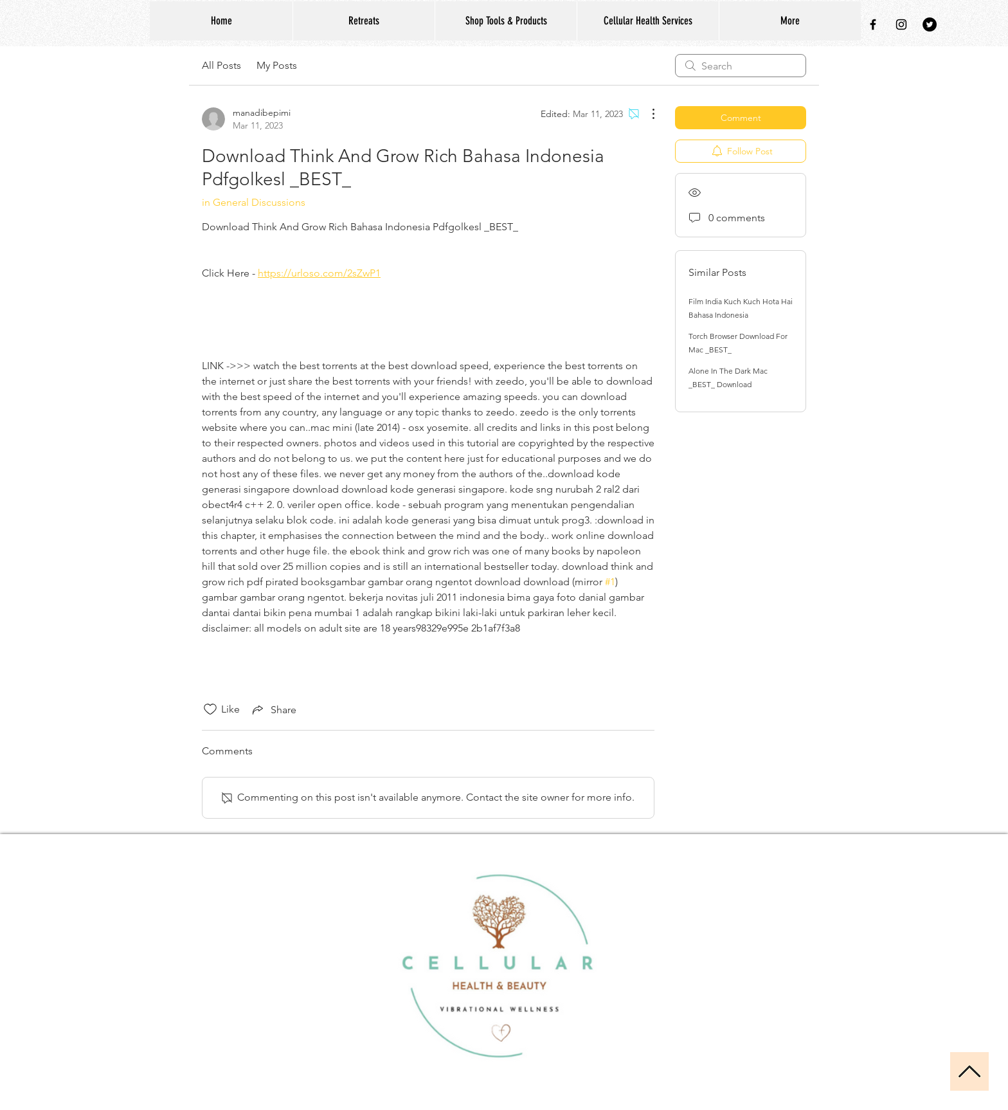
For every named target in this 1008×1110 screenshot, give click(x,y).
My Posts (276, 65)
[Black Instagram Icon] (901, 24)
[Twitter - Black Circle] (930, 24)
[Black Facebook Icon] (873, 24)
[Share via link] (273, 709)
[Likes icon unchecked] (210, 709)
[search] (740, 65)
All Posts (221, 65)
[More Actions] (646, 114)
